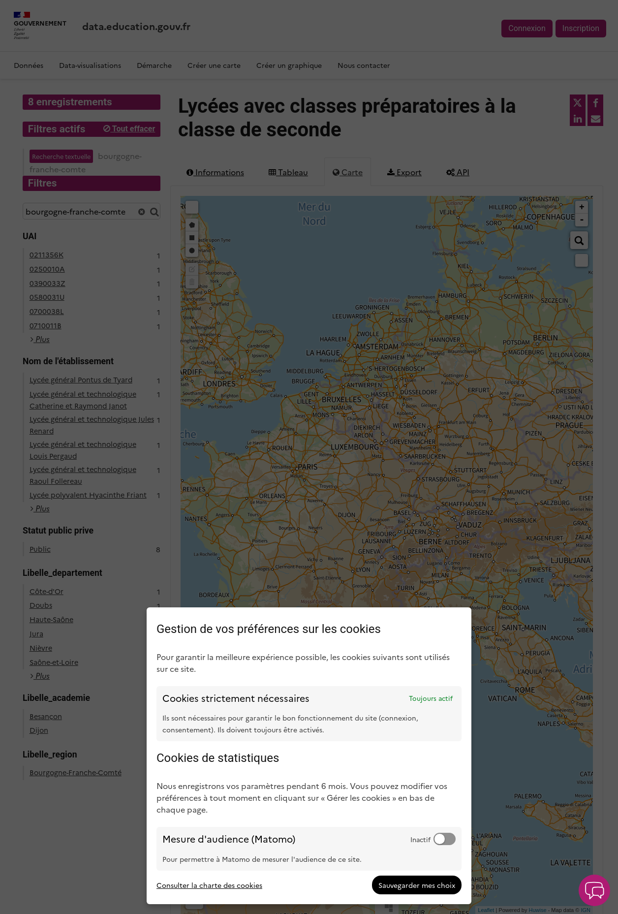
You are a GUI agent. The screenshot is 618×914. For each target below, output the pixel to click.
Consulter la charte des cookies (209, 885)
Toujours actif (431, 697)
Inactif (420, 839)
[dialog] (309, 755)
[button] (594, 890)
